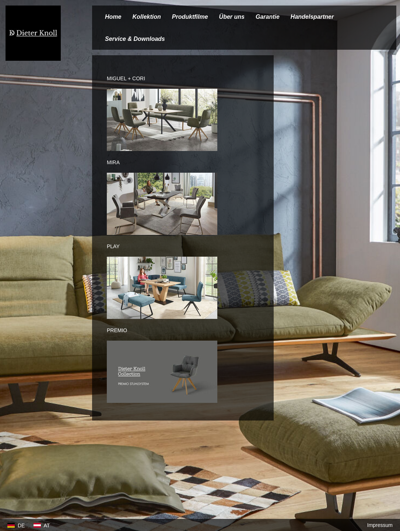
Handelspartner (312, 17)
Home (113, 17)
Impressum (380, 525)
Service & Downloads (135, 39)
